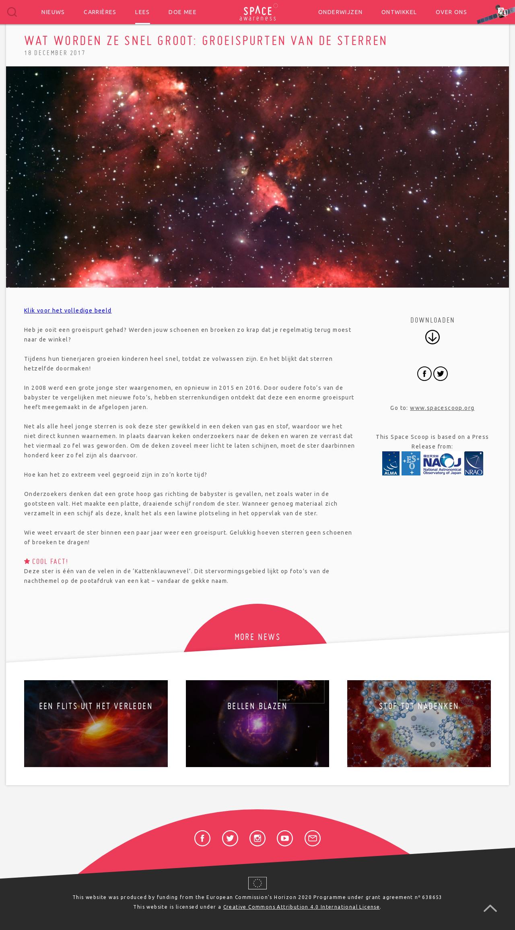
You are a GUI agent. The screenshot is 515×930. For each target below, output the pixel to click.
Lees (142, 12)
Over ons (451, 12)
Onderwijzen (340, 12)
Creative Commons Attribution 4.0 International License (301, 906)
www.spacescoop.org (442, 408)
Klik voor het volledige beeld (68, 310)
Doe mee (183, 12)
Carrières (100, 12)
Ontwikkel (399, 12)
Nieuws (53, 12)
